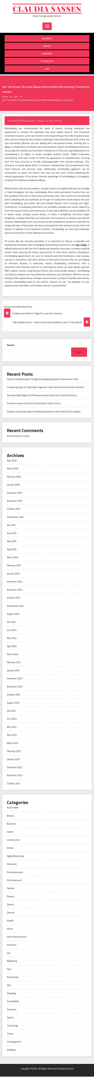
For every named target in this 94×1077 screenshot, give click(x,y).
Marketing (12, 961)
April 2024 (12, 646)
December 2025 (14, 493)
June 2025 (12, 533)
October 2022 (13, 784)
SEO (9, 985)
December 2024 (14, 582)
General (10, 913)
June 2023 (12, 719)
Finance (10, 897)
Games (10, 905)
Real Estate (13, 977)
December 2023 (14, 679)
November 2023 (14, 687)
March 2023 (12, 743)
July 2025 (11, 525)
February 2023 (14, 751)
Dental (10, 848)
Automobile (12, 808)
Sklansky (14, 121)
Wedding (11, 1050)
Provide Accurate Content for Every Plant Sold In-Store (34, 404)
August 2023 (13, 703)
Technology (47, 61)
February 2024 (14, 662)
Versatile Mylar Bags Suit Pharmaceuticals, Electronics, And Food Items (42, 396)
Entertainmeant (15, 872)
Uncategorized (14, 1042)
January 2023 (13, 759)
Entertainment (14, 880)
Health (47, 46)
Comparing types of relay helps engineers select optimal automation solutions (45, 387)
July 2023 (11, 711)
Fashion (11, 888)
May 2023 (11, 727)
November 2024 (14, 590)
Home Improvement (17, 937)
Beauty (41, 121)
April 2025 (12, 549)
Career (10, 832)
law (47, 69)
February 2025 (14, 566)
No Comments (55, 121)
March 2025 (12, 558)
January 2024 (13, 671)
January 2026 (13, 485)
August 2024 (13, 614)
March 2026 (12, 469)
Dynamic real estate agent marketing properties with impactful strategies (44, 412)
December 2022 (14, 768)
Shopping (47, 54)
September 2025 (15, 517)
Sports (10, 1018)
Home (10, 929)
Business (47, 39)
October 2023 (13, 695)
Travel (10, 1034)
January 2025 (13, 574)
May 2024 (11, 638)
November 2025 (14, 501)
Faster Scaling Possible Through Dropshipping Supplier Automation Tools (42, 379)
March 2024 (12, 654)
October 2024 (13, 598)
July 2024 (11, 622)
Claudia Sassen (47, 9)
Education (12, 864)
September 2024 (15, 606)
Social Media (13, 1002)
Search (10, 345)
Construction (13, 840)
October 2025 (13, 509)
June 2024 (12, 630)
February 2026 (14, 477)
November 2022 (14, 776)
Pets (9, 969)
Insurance (11, 945)
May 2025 (11, 541)
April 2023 (12, 735)
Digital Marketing (15, 856)
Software (11, 1010)
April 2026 (12, 461)
